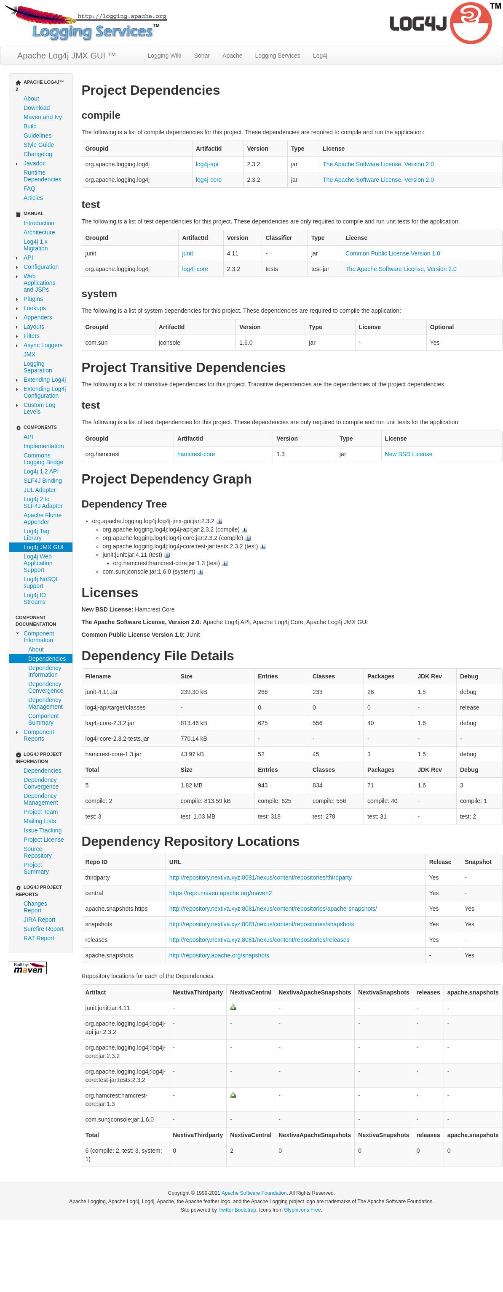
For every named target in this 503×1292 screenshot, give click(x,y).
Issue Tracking (43, 830)
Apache (232, 55)
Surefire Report (44, 928)
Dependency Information (45, 671)
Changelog (38, 154)
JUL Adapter (40, 489)
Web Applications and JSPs (40, 283)
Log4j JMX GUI (44, 547)
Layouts (34, 326)
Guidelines (37, 135)
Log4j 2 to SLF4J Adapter (43, 502)
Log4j (320, 55)
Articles (33, 197)
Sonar (202, 55)
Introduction (39, 223)
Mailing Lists (40, 821)
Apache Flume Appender (43, 518)
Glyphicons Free (302, 1210)
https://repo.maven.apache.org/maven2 (220, 893)
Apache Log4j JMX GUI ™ (66, 55)
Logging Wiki (165, 55)
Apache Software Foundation (254, 1193)
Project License (44, 839)
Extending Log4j (45, 379)
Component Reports (39, 735)
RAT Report (39, 938)
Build (30, 126)
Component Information (39, 636)
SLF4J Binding (43, 480)
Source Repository (38, 852)
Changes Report (35, 907)
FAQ (29, 188)
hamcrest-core (196, 454)
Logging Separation (38, 367)
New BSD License (409, 454)
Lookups (35, 308)
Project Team (41, 811)
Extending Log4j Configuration (45, 392)
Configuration (41, 266)
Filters (32, 335)
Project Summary (36, 868)
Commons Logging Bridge (43, 458)
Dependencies (47, 658)
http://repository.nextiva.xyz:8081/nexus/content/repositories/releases (259, 939)
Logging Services (277, 55)
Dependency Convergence (45, 687)
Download (37, 107)
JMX (29, 354)
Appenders (38, 317)
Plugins (33, 298)
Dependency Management (45, 703)
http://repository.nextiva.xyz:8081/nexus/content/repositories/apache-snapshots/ (273, 908)
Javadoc (34, 163)
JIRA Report (39, 919)
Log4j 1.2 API (41, 471)
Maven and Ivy (43, 117)
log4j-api (207, 164)
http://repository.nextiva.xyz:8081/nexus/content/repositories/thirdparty (260, 877)
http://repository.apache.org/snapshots (219, 955)
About (31, 98)
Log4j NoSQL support (41, 582)
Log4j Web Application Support (38, 563)
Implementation (44, 446)
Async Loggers (43, 345)
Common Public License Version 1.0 (392, 253)
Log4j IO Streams (35, 598)
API (28, 257)
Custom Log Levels (39, 408)
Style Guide (39, 144)
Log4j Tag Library (36, 534)
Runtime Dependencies (43, 176)
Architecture (39, 232)
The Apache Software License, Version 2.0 (378, 164)
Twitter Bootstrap (237, 1210)
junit (187, 253)
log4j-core (209, 179)
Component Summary (43, 719)
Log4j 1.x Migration (36, 245)
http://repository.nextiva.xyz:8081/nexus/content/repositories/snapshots (261, 924)
